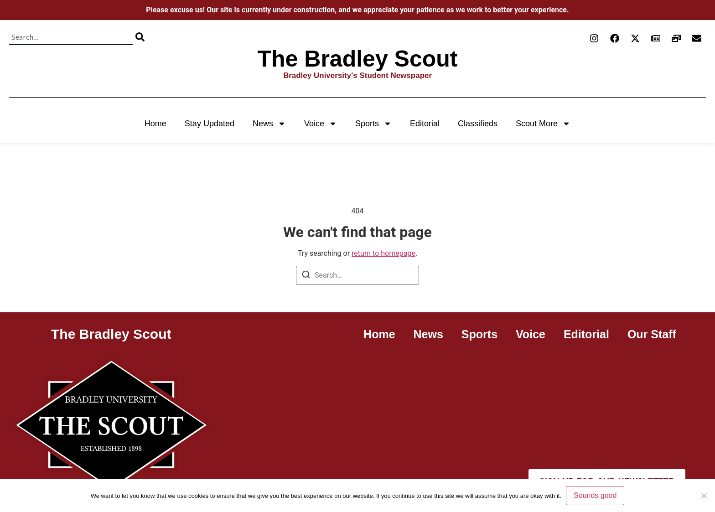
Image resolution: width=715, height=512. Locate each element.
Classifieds (477, 123)
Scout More (543, 123)
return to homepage (383, 253)
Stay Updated (209, 123)
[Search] (140, 37)
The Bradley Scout (358, 59)
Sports (373, 123)
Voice (320, 123)
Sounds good (595, 495)
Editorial (425, 123)
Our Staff (651, 334)
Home (155, 123)
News (269, 123)
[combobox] (71, 37)
